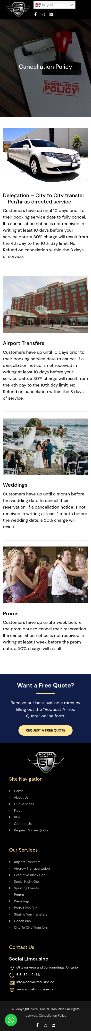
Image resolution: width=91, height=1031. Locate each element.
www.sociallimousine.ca (35, 989)
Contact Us (23, 823)
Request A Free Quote (31, 830)
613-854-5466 (28, 975)
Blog (17, 817)
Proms (19, 894)
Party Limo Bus (25, 908)
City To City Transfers (31, 927)
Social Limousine (52, 1009)
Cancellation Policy (52, 1015)
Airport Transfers (27, 862)
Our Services (24, 804)
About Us (21, 797)
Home (18, 791)
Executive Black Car (29, 875)
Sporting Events (26, 888)
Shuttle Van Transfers (30, 914)
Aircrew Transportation (32, 868)
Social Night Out (27, 881)
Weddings (22, 901)
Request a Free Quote (45, 730)
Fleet (18, 810)
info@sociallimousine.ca (35, 982)
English (45, 5)
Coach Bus (22, 921)
